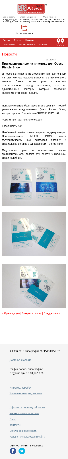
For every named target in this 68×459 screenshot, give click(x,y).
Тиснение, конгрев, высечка (26, 393)
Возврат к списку (32, 313)
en (62, 44)
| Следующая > (51, 313)
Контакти (43, 44)
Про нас (6, 40)
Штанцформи (9, 44)
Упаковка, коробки (20, 387)
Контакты (15, 425)
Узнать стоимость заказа (24, 413)
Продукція (29, 40)
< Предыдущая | (12, 313)
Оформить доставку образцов (27, 407)
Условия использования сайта (27, 436)
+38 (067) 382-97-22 (54, 20)
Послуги (17, 40)
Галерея (14, 49)
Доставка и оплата (21, 360)
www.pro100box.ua (53, 22)
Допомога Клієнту (27, 44)
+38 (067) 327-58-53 (31, 22)
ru (58, 44)
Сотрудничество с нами (23, 430)
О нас (13, 419)
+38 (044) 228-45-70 (31, 20)
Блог (5, 49)
